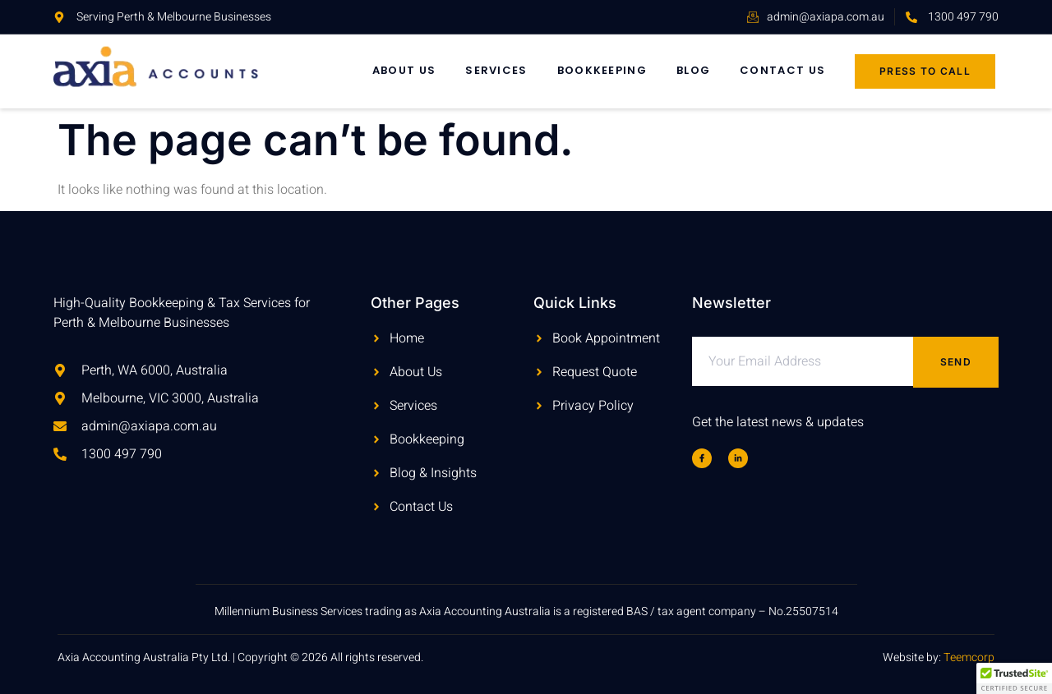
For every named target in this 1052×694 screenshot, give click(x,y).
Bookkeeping (602, 70)
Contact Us (782, 70)
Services (496, 70)
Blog (693, 70)
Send (955, 362)
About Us (404, 70)
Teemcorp (969, 657)
